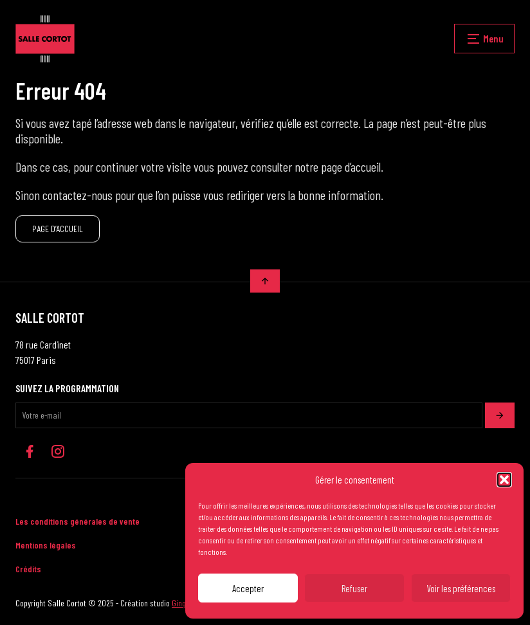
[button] (504, 479)
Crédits (28, 568)
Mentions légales (45, 544)
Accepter (248, 588)
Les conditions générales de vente (77, 521)
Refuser (354, 588)
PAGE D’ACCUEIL (57, 228)
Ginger (182, 602)
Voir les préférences (460, 588)
